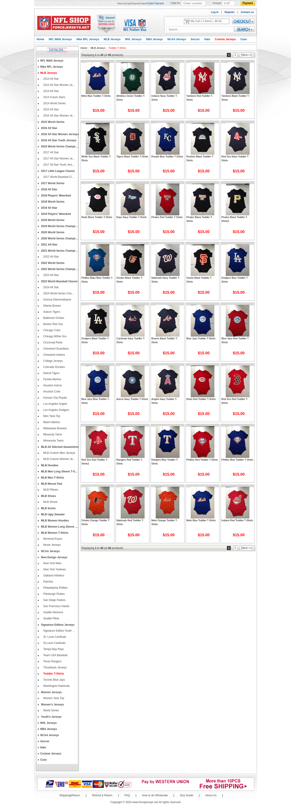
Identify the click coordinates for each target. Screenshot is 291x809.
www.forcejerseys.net (145, 802)
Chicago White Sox (54, 336)
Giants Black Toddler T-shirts (199, 279)
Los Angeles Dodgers (56, 410)
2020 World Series (52, 232)
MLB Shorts (50, 502)
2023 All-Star (51, 275)
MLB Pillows (50, 489)
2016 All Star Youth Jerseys (58, 140)
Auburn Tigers (51, 311)
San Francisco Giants (56, 606)
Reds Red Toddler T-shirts (201, 399)
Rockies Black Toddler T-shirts (200, 158)
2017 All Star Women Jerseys (59, 158)
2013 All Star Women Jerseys (59, 85)
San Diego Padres (54, 600)
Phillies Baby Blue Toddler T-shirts (97, 279)
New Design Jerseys (53, 557)
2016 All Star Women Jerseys (59, 134)
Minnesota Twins (53, 440)
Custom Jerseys (225, 39)
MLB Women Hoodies (54, 520)
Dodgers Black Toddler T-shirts (95, 340)
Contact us (247, 12)
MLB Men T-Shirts (52, 477)
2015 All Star (51, 109)
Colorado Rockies (54, 367)
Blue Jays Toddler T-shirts (200, 338)
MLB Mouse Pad (51, 483)
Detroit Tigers (51, 373)
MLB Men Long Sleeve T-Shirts (59, 471)
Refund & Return (102, 795)
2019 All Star (48, 207)
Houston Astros (52, 385)
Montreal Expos (52, 538)
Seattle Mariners (53, 612)
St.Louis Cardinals (54, 643)
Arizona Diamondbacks (57, 299)
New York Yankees (54, 569)
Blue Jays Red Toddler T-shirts (235, 340)
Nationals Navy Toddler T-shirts (165, 279)
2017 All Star (51, 152)
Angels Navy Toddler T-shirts (164, 401)
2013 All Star (51, 78)
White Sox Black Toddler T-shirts (96, 158)
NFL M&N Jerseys (60, 39)
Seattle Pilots (51, 618)
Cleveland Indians (54, 354)
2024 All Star (51, 287)
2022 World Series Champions (59, 269)
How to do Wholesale (155, 795)
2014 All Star (51, 91)
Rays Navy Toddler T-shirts (131, 217)
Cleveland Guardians (56, 348)
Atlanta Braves (52, 305)
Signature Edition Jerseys (57, 624)
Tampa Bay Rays (53, 649)
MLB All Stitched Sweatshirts (59, 447)
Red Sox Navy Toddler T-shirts (235, 158)
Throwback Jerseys (55, 667)
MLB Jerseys (112, 39)
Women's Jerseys (52, 704)
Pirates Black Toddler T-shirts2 (234, 219)
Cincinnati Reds (52, 342)
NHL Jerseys (133, 39)
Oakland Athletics (53, 575)
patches (48, 581)
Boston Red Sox (53, 324)
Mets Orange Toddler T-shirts (164, 522)
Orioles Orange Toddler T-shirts (95, 522)
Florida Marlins (52, 379)
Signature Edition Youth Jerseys (59, 630)
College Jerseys (53, 360)
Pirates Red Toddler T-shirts (167, 217)
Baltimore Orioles (53, 318)
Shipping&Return (69, 795)
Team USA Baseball (55, 655)
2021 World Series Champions (59, 250)
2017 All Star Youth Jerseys (59, 164)
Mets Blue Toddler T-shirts (96, 95)
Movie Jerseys (52, 544)
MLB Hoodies (49, 465)
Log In (214, 12)
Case (243, 39)
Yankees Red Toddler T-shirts (199, 97)
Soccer (195, 39)
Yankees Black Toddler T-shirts (235, 97)
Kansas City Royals (55, 397)
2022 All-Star (51, 256)
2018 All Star (48, 189)
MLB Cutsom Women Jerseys (59, 459)
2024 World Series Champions (59, 293)
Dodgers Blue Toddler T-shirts (234, 279)
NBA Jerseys (154, 39)
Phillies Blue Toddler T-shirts (237, 459)
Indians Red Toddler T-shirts (237, 520)
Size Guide (186, 795)
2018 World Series (52, 201)
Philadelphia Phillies (55, 587)
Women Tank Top (53, 698)
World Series (51, 710)
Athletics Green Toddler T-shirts (130, 97)
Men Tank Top (51, 416)
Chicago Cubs (51, 330)
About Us (210, 795)
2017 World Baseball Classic (59, 177)
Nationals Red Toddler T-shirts (130, 522)
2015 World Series (52, 122)
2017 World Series (52, 183)
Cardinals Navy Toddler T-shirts (130, 340)
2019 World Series (52, 220)
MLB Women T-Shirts (54, 532)
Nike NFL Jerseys (87, 39)
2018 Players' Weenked (55, 195)
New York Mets (52, 563)
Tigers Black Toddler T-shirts (132, 156)
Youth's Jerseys (51, 716)
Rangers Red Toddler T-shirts (129, 461)
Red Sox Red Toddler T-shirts (234, 401)
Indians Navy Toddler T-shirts (164, 97)
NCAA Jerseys (176, 39)
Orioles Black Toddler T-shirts (129, 279)
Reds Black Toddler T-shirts (96, 217)
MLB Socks (48, 508)
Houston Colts (51, 391)
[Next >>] (246, 55)
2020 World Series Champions (59, 238)
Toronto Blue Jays (54, 679)
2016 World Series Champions (59, 146)
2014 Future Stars (54, 97)
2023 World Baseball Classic (59, 281)
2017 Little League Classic (57, 171)
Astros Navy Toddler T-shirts (132, 399)
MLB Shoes (48, 496)
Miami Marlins (51, 422)
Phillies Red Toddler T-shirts (202, 459)
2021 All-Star (49, 244)
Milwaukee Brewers (55, 428)
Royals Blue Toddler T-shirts (167, 156)
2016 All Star (48, 128)
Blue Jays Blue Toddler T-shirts (95, 401)
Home (40, 39)
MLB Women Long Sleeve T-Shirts (59, 526)
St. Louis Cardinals (54, 636)
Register (230, 12)
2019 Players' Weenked (55, 214)
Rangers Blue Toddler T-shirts (164, 461)
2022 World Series (52, 263)
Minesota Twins (52, 434)
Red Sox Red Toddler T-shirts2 (94, 461)
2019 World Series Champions (59, 226)
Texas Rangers (52, 661)
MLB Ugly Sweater (52, 514)
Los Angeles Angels (55, 403)
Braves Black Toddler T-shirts (164, 340)
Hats (207, 39)
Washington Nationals (56, 685)
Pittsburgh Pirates (54, 594)
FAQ (127, 795)
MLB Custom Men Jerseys (59, 452)
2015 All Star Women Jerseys (59, 115)
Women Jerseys (51, 692)
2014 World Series (54, 103)
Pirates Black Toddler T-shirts (199, 219)
